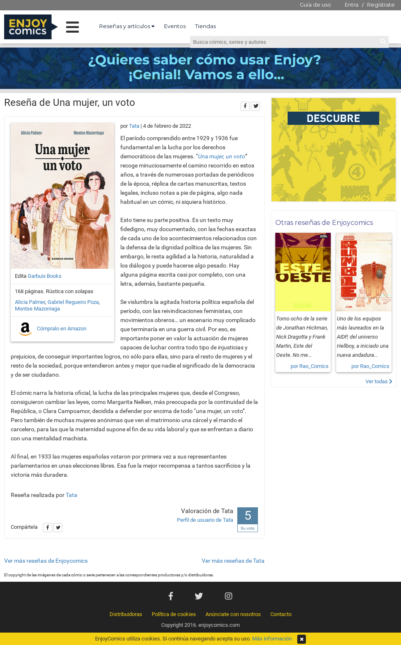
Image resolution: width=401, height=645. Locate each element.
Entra (351, 4)
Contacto (280, 614)
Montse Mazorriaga (37, 309)
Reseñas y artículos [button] (127, 26)
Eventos (175, 26)
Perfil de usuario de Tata (205, 520)
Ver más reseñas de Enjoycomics (46, 560)
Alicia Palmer (30, 302)
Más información (272, 638)
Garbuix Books (45, 276)
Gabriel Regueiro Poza (73, 302)
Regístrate (381, 4)
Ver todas (378, 381)
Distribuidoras (126, 614)
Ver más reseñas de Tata (233, 560)
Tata (134, 126)
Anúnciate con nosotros (233, 614)
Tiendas (205, 26)
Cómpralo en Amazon (51, 329)
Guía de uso (315, 4)
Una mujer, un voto (221, 156)
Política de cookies (174, 614)
